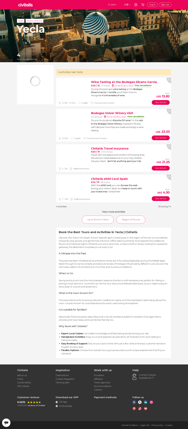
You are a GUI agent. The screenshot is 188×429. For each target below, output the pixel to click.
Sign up (165, 4)
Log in (152, 4)
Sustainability (24, 382)
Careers (98, 389)
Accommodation (103, 386)
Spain (20, 21)
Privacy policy (157, 425)
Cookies (168, 425)
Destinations (62, 375)
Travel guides (62, 382)
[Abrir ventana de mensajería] (6, 423)
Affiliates (98, 379)
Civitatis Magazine (65, 379)
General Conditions (130, 425)
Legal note (144, 425)
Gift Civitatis (23, 386)
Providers (99, 375)
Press (20, 379)
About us (22, 375)
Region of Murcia (34, 21)
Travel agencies (102, 382)
